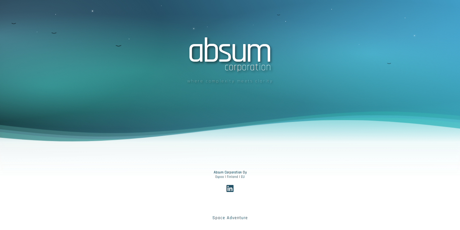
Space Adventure (230, 218)
